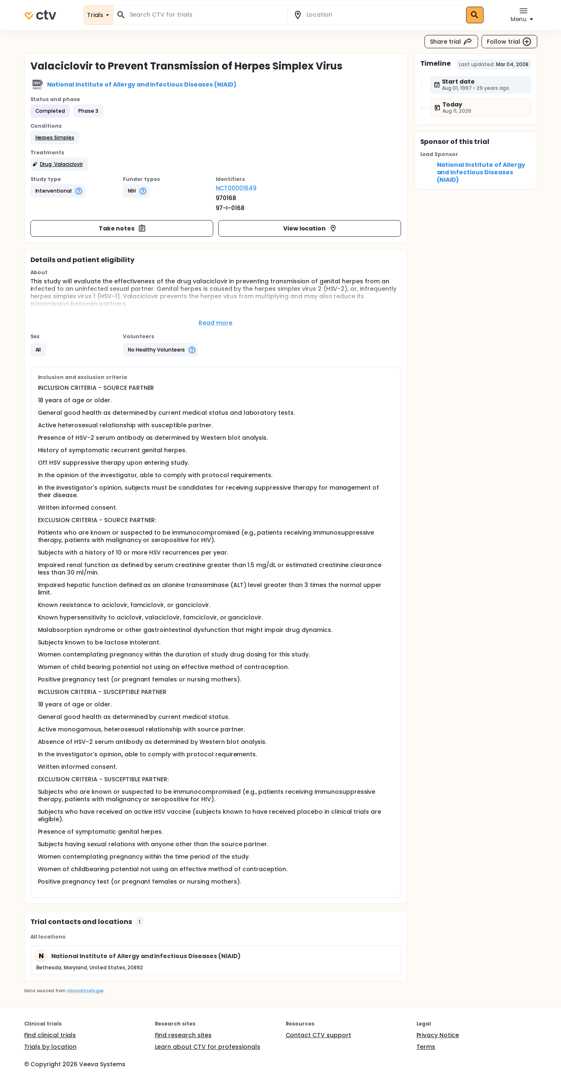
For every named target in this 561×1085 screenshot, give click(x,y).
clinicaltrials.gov (85, 991)
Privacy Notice (437, 1035)
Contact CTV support (318, 1035)
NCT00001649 (236, 188)
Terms (426, 1046)
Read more (215, 323)
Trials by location (50, 1046)
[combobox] (205, 14)
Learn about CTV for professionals (207, 1046)
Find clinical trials (50, 1035)
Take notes (123, 228)
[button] (55, 137)
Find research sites (183, 1035)
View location (310, 228)
